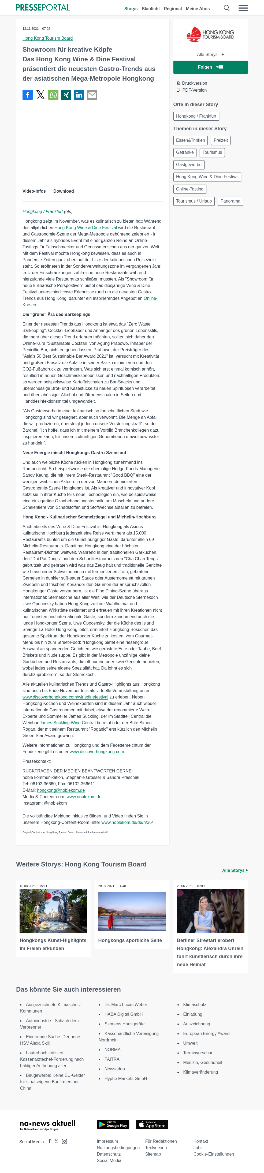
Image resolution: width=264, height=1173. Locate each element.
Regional (173, 8)
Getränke (186, 154)
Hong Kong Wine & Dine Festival (85, 227)
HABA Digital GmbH (124, 1013)
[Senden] (92, 95)
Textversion (156, 1147)
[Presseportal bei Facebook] (48, 1141)
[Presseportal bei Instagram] (63, 1140)
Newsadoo (115, 1068)
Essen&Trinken (191, 141)
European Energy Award (206, 1033)
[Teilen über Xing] (66, 95)
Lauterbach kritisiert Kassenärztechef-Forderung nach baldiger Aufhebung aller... (52, 1058)
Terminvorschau (198, 1052)
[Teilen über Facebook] (28, 95)
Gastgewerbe (189, 167)
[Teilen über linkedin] (79, 95)
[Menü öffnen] (243, 8)
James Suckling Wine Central (68, 722)
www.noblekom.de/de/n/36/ (127, 822)
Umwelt (190, 1042)
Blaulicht (151, 8)
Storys (131, 8)
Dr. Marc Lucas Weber (126, 1004)
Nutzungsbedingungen (118, 1147)
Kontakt (201, 1140)
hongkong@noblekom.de (61, 790)
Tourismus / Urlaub (195, 205)
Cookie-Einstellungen (214, 1153)
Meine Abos (198, 8)
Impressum (107, 1140)
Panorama (187, 218)
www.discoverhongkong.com (97, 751)
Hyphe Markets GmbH (126, 1078)
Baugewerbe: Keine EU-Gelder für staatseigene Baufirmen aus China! (52, 1081)
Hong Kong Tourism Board (48, 38)
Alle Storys (210, 54)
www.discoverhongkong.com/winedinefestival (65, 697)
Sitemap (153, 1153)
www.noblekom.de (84, 796)
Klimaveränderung (200, 1071)
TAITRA (112, 1058)
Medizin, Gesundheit (202, 1062)
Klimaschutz (194, 1004)
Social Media (109, 1160)
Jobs (198, 1147)
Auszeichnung (196, 1023)
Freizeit (223, 141)
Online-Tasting (190, 192)
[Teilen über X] (40, 95)
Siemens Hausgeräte (124, 1023)
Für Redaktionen (161, 1140)
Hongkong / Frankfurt (43, 211)
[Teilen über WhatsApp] (53, 95)
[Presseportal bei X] (55, 1141)
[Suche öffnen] (227, 8)
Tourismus (214, 154)
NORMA (113, 1049)
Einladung (192, 1013)
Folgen (210, 67)
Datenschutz (109, 1153)
